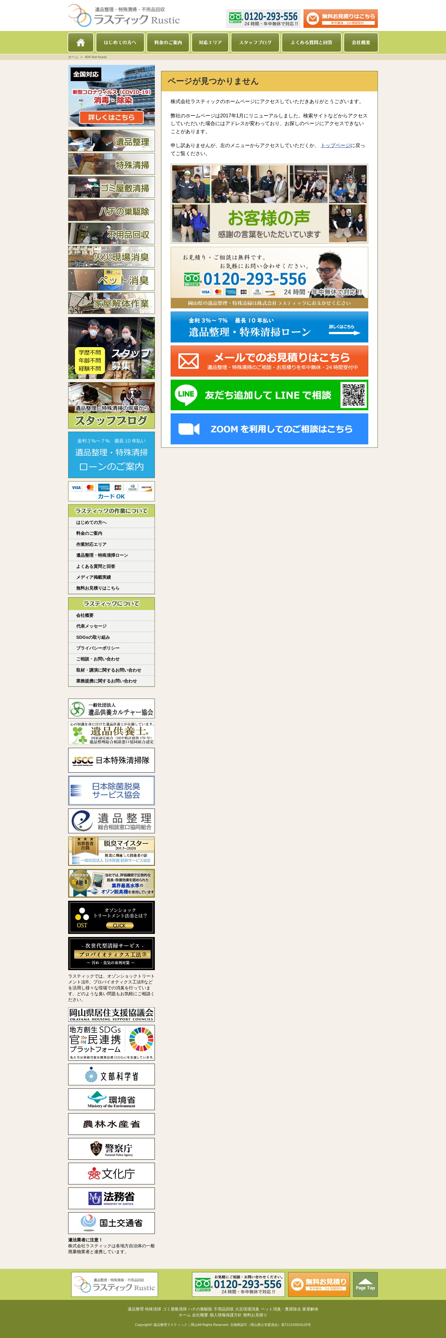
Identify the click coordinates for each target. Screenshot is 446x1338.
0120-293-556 (263, 18)
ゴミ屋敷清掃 (111, 187)
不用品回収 (111, 233)
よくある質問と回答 (311, 42)
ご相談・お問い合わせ (98, 658)
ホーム (80, 42)
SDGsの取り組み (93, 637)
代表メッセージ (91, 626)
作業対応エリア (91, 544)
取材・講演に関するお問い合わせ (108, 670)
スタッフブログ (255, 42)
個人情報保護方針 (226, 1315)
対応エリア (210, 42)
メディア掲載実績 (93, 577)
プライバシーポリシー (98, 648)
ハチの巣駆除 (111, 210)
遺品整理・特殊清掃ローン (102, 555)
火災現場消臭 (111, 257)
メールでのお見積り (341, 18)
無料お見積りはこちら (98, 588)
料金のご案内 (168, 42)
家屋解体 (111, 303)
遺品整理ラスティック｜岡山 (175, 1325)
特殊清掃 (111, 164)
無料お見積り (255, 1315)
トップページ (335, 145)
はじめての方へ (120, 42)
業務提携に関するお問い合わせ (106, 680)
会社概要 (361, 42)
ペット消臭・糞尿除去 (111, 280)
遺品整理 (111, 140)
